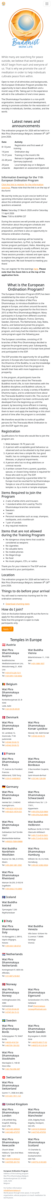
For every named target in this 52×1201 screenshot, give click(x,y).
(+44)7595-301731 (12, 1162)
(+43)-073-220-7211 (13, 672)
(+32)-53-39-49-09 (12, 709)
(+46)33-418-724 (11, 1042)
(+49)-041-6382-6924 (39, 865)
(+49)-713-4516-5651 (39, 835)
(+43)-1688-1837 (37, 663)
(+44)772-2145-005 (38, 1162)
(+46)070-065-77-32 (39, 1042)
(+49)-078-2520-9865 (39, 814)
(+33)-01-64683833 (12, 778)
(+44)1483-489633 (12, 1129)
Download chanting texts (18, 603)
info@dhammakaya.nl (12, 1190)
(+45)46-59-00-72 (12, 742)
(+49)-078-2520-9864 (39, 811)
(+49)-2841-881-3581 (13, 865)
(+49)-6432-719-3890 (13, 889)
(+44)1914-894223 (12, 1159)
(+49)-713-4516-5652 (39, 838)
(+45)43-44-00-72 (38, 736)
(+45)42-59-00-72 (12, 745)
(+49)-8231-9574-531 (13, 811)
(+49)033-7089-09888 (14, 841)
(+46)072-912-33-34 (39, 1045)
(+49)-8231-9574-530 (13, 808)
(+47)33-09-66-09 (12, 1009)
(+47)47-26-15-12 (12, 1012)
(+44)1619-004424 (38, 1129)
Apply (7, 629)
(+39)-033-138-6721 (13, 946)
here (36, 268)
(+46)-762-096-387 (12, 1069)
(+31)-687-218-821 (12, 976)
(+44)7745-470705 (38, 1132)
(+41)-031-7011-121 (13, 1096)
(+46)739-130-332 (12, 1045)
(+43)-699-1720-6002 (13, 676)
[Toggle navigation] (46, 3)
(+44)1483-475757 (12, 1132)
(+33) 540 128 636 (38, 778)
